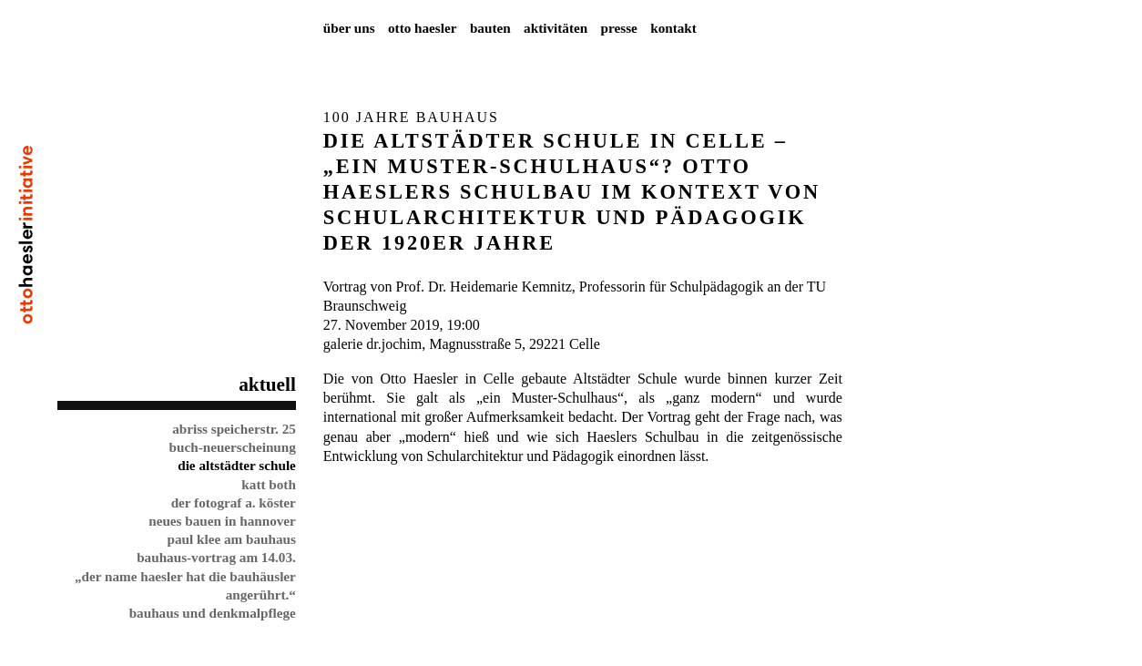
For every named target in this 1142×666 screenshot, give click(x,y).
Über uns (349, 28)
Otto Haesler (422, 28)
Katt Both (268, 484)
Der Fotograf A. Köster (233, 502)
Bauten (490, 28)
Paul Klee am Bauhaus (231, 539)
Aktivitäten (555, 28)
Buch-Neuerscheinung (232, 447)
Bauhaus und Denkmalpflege (212, 612)
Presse (619, 28)
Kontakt (673, 28)
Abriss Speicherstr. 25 (234, 428)
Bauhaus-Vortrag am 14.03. (216, 557)
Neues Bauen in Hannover (222, 520)
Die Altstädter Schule (237, 465)
